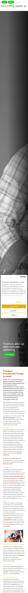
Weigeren (14, 315)
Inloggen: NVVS (17, 2)
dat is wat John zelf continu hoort (14, 476)
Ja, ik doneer (9, 354)
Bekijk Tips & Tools (8, 464)
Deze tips (9, 522)
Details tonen (19, 301)
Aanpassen (14, 310)
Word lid (11, 2)
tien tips (8, 526)
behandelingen (8, 519)
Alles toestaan (14, 306)
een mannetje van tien (13, 482)
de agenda (21, 555)
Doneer (4, 2)
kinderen (22, 478)
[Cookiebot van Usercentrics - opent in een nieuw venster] (20, 277)
